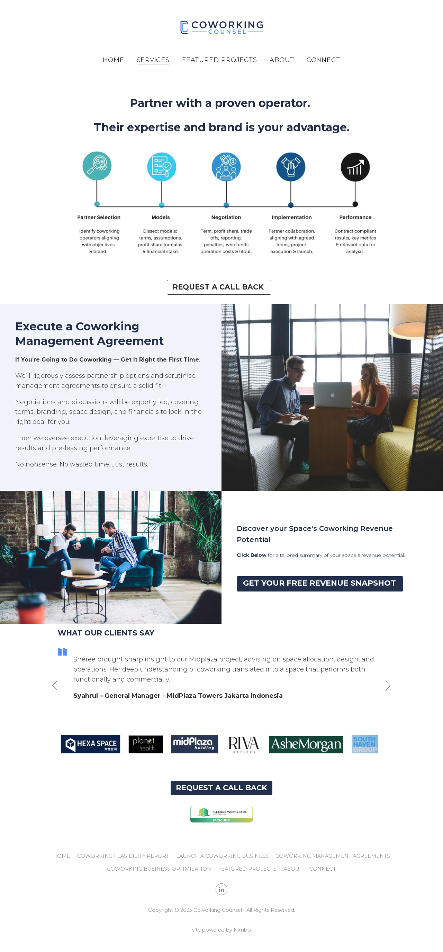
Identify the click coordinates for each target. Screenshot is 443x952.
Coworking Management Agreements (332, 856)
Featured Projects (219, 60)
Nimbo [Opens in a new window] (242, 930)
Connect (323, 60)
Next (385, 685)
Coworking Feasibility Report (123, 856)
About (282, 60)
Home (113, 60)
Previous (57, 685)
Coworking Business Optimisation (159, 869)
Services (153, 60)
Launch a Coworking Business (222, 856)
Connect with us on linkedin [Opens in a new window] (221, 889)
